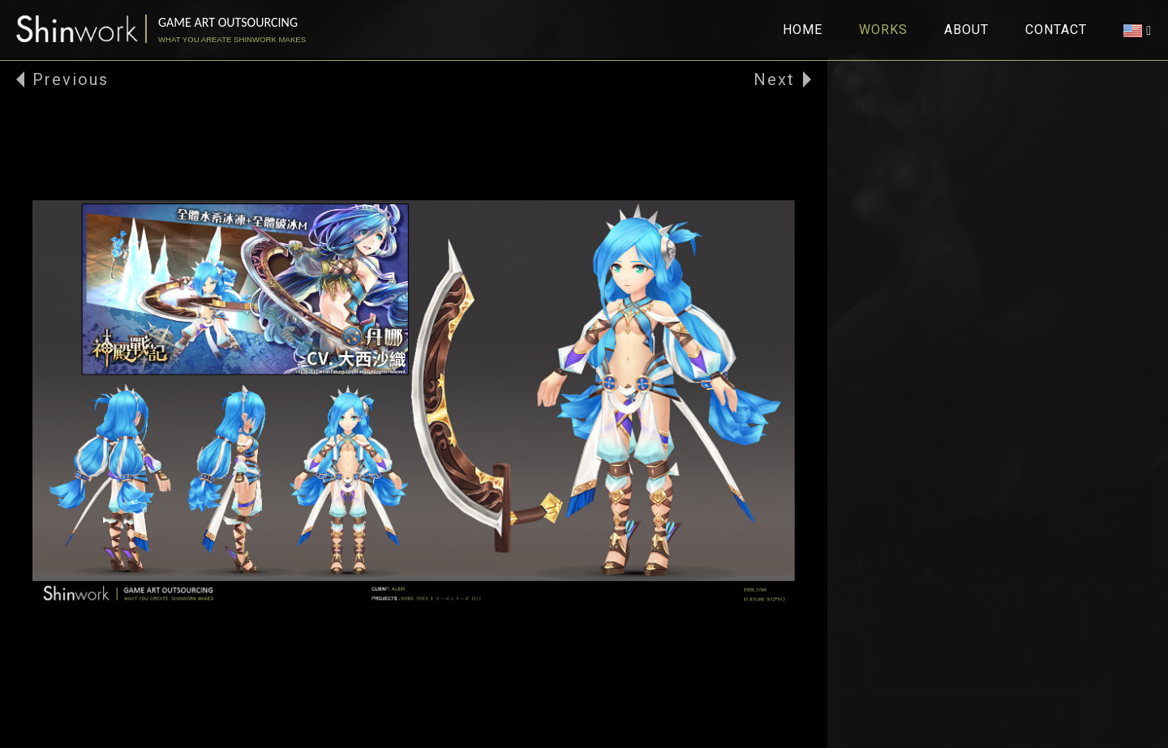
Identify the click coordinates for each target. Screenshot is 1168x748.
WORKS (883, 29)
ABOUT (966, 29)
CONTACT (1056, 29)
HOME (802, 29)
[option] (413, 403)
